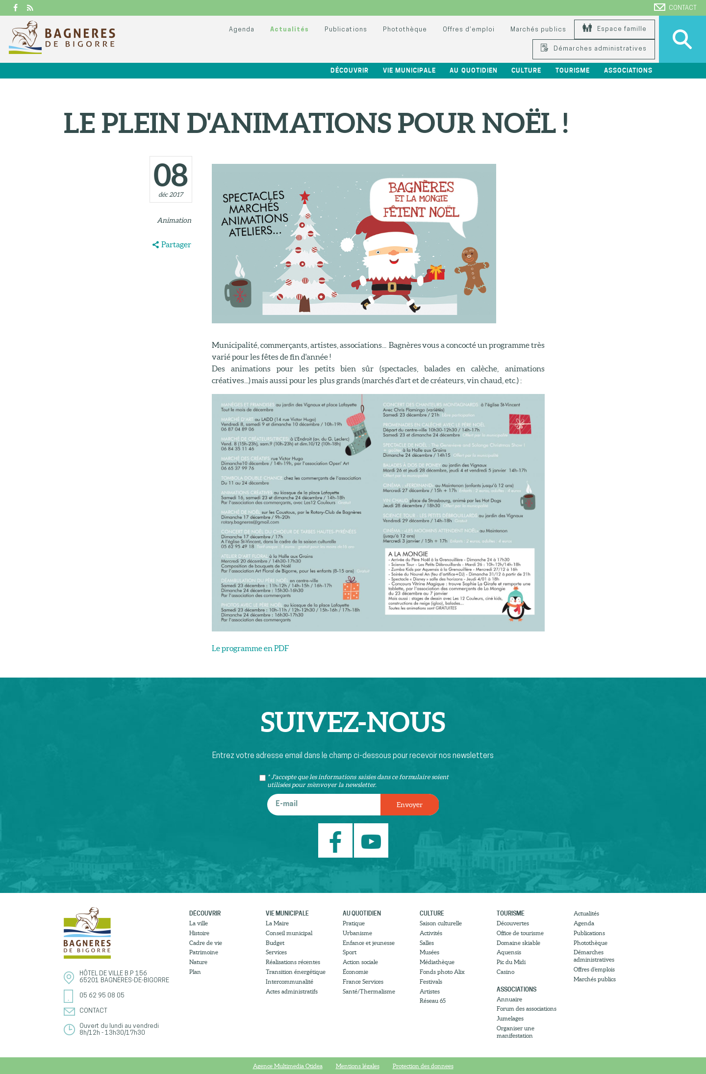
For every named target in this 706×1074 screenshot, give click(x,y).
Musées (429, 952)
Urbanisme (357, 933)
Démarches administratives (594, 49)
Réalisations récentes (293, 962)
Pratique (354, 923)
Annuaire (509, 999)
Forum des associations (526, 1008)
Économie (355, 972)
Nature (198, 962)
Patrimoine (203, 952)
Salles (427, 943)
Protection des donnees (423, 1066)
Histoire (199, 933)
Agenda (241, 29)
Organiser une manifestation (515, 1032)
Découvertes (513, 923)
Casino (505, 972)
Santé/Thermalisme (369, 991)
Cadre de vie (205, 943)
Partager (176, 244)
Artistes (430, 991)
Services (276, 952)
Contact (675, 7)
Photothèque (405, 29)
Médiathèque (437, 962)
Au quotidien (473, 70)
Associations (628, 70)
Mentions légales (357, 1066)
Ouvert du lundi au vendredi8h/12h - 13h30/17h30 (119, 1029)
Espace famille (614, 29)
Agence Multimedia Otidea (288, 1066)
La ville (198, 923)
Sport (349, 952)
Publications (346, 29)
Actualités (289, 29)
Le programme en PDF (250, 648)
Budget (275, 943)
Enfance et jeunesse (369, 943)
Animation (174, 220)
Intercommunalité (289, 981)
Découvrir (349, 70)
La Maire (277, 923)
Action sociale (360, 962)
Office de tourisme (520, 933)
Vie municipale (409, 70)
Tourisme (572, 70)
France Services (363, 981)
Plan (195, 972)
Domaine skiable (518, 943)
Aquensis (509, 952)
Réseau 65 (433, 1000)
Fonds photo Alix (442, 972)
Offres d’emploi (469, 29)
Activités (431, 933)
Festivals (431, 981)
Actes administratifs (292, 991)
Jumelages (510, 1018)
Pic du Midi (511, 962)
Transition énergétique (296, 972)
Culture (526, 70)
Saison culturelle (441, 923)
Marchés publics (538, 29)
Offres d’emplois (594, 969)
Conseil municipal (289, 933)
